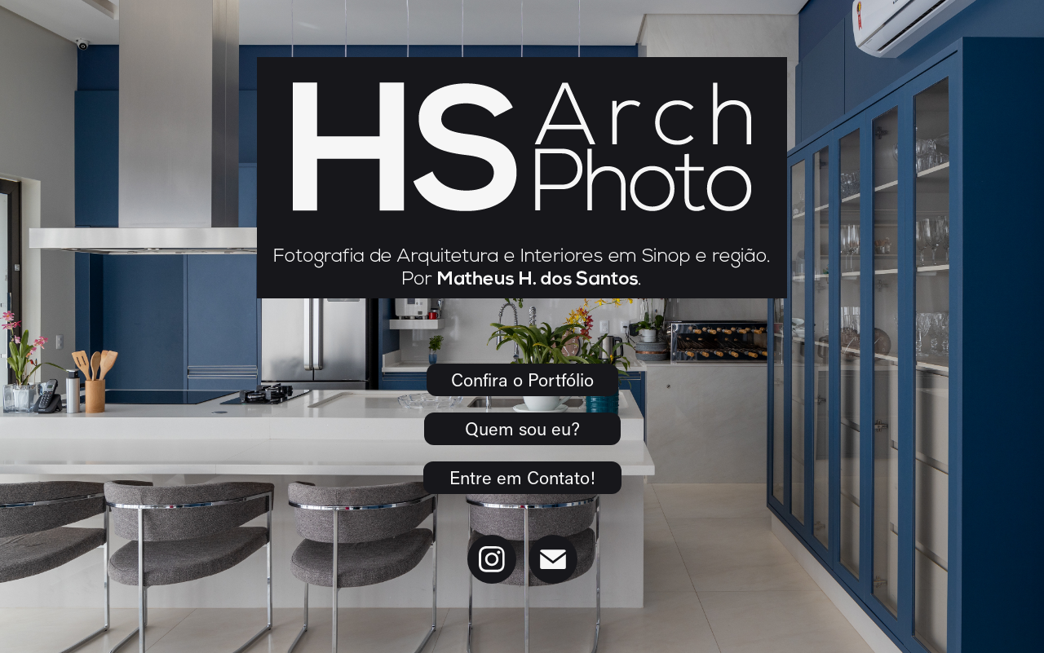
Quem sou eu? (522, 428)
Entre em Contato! (522, 477)
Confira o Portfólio (522, 379)
